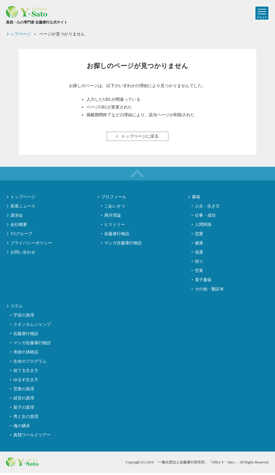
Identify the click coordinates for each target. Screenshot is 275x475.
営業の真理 (23, 391)
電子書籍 (203, 282)
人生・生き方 (207, 208)
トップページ (22, 199)
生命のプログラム (30, 363)
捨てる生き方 (25, 372)
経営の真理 (23, 400)
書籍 (196, 199)
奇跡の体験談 (25, 354)
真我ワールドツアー (32, 437)
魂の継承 (21, 428)
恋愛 (199, 236)
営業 (199, 272)
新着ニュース (22, 208)
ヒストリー (114, 226)
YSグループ (21, 236)
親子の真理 (23, 409)
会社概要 (18, 226)
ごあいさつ (114, 208)
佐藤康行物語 (116, 236)
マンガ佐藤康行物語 (123, 245)
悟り (199, 263)
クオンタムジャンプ (32, 326)
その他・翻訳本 (209, 291)
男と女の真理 (25, 418)
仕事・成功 (205, 217)
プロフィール (113, 199)
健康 (199, 245)
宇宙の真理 (23, 317)
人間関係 (203, 226)
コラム (16, 308)
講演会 (16, 217)
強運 (199, 254)
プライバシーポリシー (31, 245)
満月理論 (112, 217)
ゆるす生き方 (25, 382)
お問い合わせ (22, 254)
